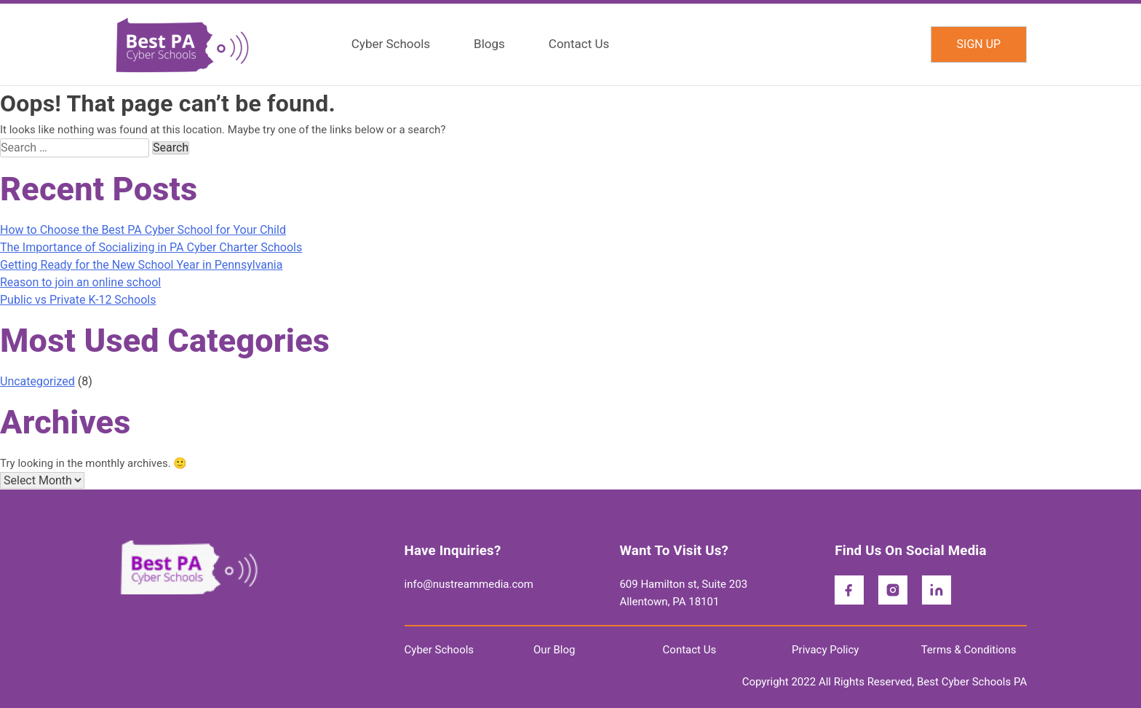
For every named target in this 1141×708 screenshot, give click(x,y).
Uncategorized (37, 381)
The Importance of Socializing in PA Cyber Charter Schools (151, 247)
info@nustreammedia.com (469, 584)
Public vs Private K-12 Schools (78, 300)
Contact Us (690, 649)
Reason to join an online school (80, 282)
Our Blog (554, 649)
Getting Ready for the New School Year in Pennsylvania (141, 265)
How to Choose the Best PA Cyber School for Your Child (143, 230)
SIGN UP (979, 44)
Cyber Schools (439, 649)
